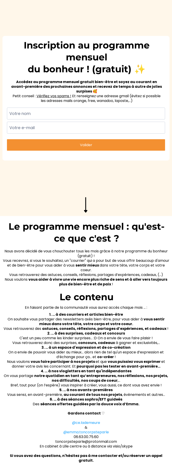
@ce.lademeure (86, 422)
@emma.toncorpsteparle (86, 432)
